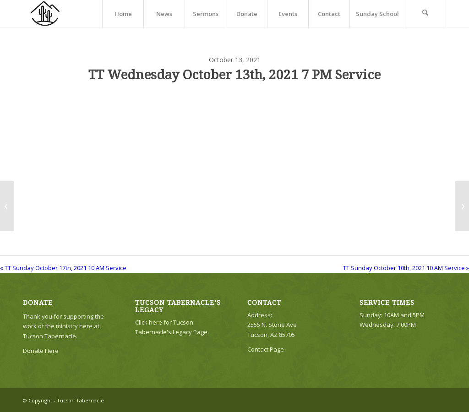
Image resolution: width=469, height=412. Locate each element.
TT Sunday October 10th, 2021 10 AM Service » (406, 268)
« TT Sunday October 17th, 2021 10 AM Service (63, 268)
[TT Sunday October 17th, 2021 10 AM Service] (7, 206)
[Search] (425, 13)
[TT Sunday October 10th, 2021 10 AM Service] (462, 206)
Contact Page (265, 349)
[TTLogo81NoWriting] (45, 13)
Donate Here (41, 351)
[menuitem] (122, 13)
